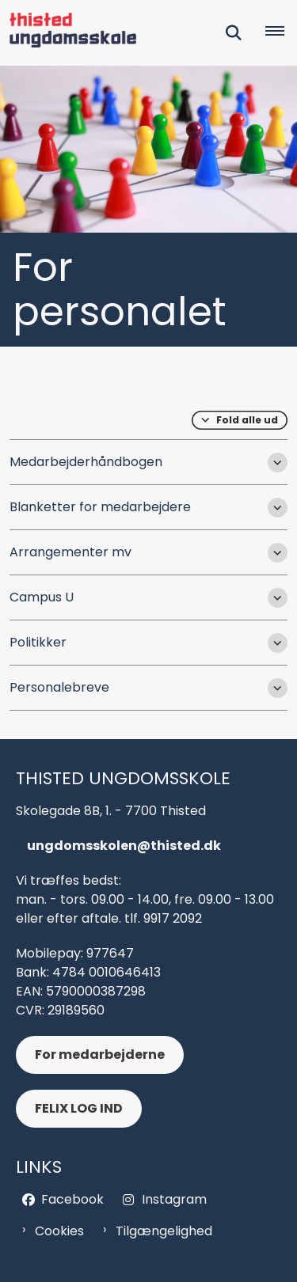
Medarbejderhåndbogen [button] (86, 462)
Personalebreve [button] (59, 687)
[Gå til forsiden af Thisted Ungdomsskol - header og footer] (68, 33)
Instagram (174, 1199)
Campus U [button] (42, 597)
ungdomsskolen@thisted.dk (124, 845)
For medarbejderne (100, 1054)
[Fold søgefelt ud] (234, 33)
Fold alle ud (247, 420)
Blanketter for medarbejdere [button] (100, 507)
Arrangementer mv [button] (70, 552)
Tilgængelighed (164, 1231)
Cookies (59, 1231)
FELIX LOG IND (79, 1108)
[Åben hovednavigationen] (281, 33)
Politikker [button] (38, 642)
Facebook (72, 1199)
